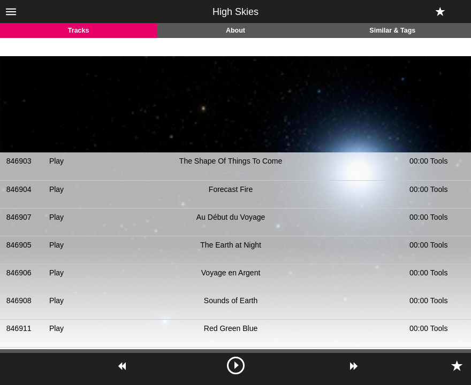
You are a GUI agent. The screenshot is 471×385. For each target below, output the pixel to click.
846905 (19, 245)
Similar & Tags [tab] (392, 30)
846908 (19, 300)
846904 (19, 189)
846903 (19, 161)
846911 (19, 328)
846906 (19, 272)
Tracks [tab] (78, 30)
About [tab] (235, 30)
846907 (19, 217)
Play (56, 161)
